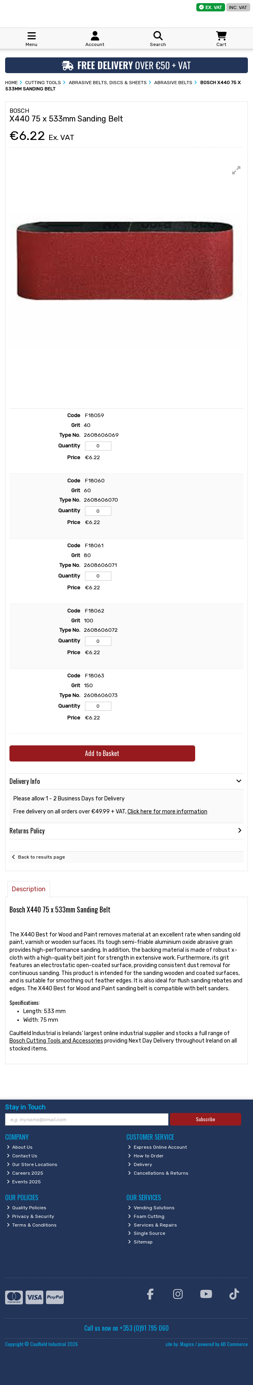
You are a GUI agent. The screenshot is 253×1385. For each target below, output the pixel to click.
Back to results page (41, 857)
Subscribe (205, 1119)
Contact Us (22, 1156)
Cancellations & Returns (158, 1173)
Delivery (140, 1164)
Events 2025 (24, 1182)
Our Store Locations (32, 1164)
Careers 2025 (25, 1173)
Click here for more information (167, 811)
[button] (236, 170)
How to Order (146, 1156)
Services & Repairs (152, 1225)
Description (29, 889)
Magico (187, 1344)
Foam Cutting (146, 1216)
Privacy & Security (31, 1216)
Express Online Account (157, 1147)
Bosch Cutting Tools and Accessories (56, 1040)
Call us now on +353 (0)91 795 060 (126, 1328)
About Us (20, 1147)
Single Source (146, 1233)
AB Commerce (234, 1344)
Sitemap (140, 1242)
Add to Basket (102, 753)
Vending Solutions (151, 1207)
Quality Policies (27, 1207)
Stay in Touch (25, 1107)
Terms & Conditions (32, 1225)
